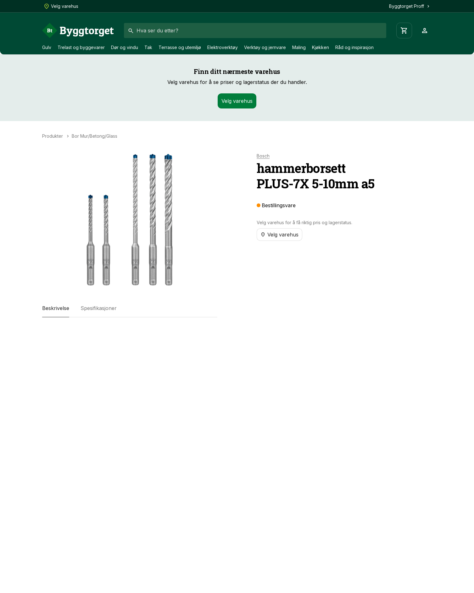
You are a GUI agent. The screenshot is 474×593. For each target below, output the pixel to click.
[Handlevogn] (404, 30)
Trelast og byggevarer (81, 47)
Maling (299, 47)
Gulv (46, 47)
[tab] (55, 308)
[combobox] (255, 30)
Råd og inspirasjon (354, 47)
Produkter (52, 136)
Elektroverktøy (222, 47)
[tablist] (130, 308)
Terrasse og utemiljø (180, 47)
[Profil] (424, 30)
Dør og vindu (124, 47)
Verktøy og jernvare (265, 47)
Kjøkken (320, 47)
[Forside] (78, 30)
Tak (148, 47)
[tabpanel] (130, 329)
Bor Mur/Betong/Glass (94, 136)
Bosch (263, 156)
